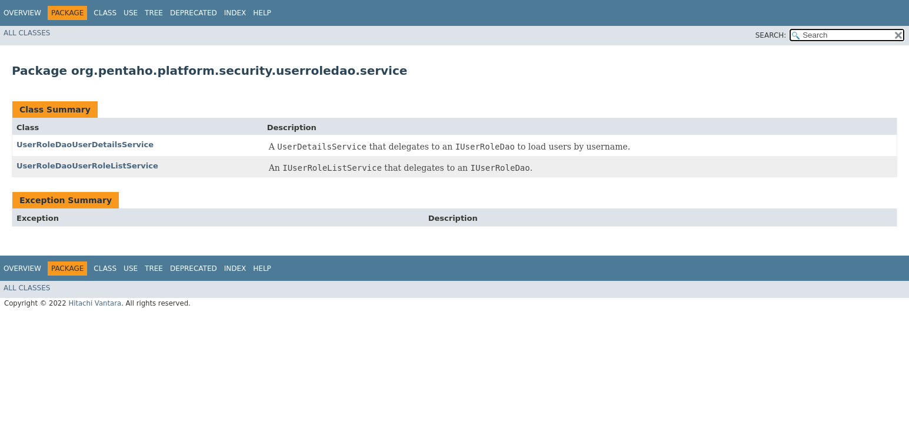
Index (235, 13)
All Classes (27, 33)
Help (262, 13)
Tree (154, 13)
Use (131, 13)
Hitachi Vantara (94, 303)
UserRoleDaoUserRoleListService (87, 165)
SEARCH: (771, 35)
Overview (22, 13)
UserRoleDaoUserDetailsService (85, 144)
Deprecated (193, 13)
